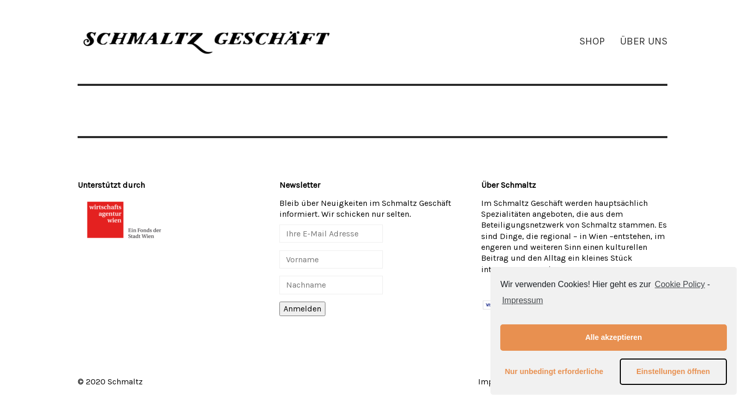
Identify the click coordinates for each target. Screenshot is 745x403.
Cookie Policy (680, 284)
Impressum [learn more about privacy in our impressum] (522, 300)
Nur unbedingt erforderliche (554, 371)
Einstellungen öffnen (673, 371)
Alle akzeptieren (613, 337)
